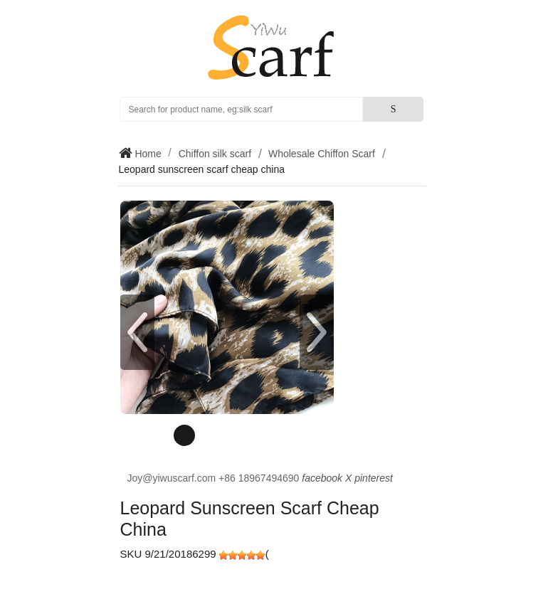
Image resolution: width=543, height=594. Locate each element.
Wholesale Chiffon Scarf (321, 153)
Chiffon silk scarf (215, 153)
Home (147, 153)
